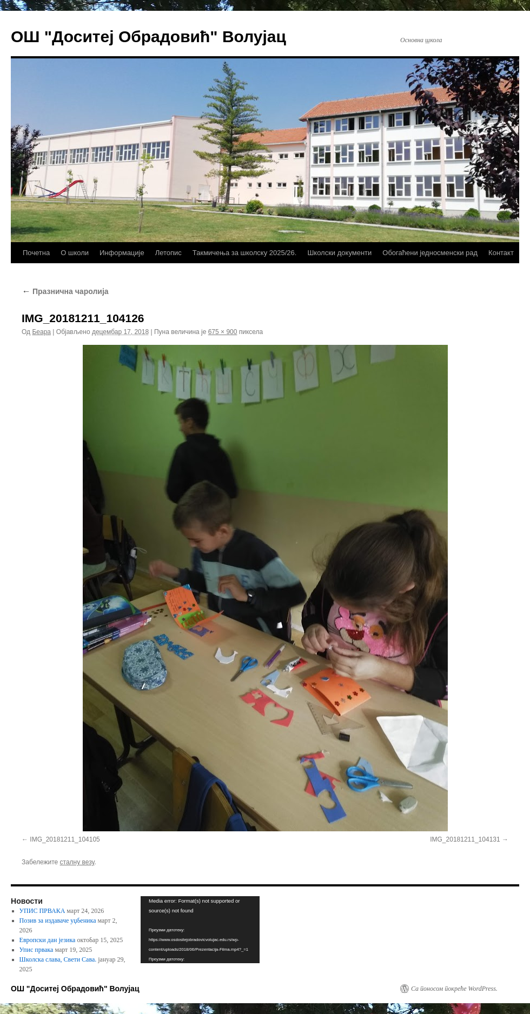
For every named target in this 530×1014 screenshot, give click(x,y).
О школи (75, 253)
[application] (200, 929)
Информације (122, 253)
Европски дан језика (47, 940)
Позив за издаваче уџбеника (57, 920)
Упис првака (36, 949)
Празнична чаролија (65, 291)
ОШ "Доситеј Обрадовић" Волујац (148, 36)
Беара (41, 332)
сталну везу (77, 862)
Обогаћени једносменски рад (430, 253)
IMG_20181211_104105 (65, 839)
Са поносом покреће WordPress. (454, 988)
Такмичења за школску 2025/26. (245, 253)
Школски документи (339, 253)
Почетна (36, 253)
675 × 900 (222, 332)
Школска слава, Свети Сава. (58, 959)
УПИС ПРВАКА (42, 911)
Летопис (168, 253)
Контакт (501, 253)
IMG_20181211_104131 (465, 839)
